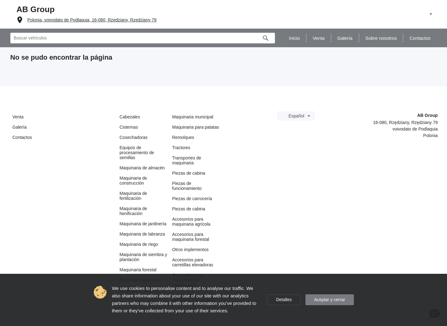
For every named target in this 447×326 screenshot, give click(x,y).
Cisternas (129, 127)
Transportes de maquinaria (186, 160)
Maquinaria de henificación (133, 211)
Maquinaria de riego (139, 244)
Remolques (183, 137)
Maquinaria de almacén (142, 167)
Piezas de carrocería (192, 198)
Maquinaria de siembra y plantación (143, 257)
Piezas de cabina (188, 173)
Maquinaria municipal (192, 116)
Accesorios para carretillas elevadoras (192, 262)
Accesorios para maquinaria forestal (190, 237)
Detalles (284, 299)
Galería (19, 127)
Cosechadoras (133, 137)
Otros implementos (190, 249)
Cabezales (130, 116)
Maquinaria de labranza (142, 234)
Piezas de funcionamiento (187, 186)
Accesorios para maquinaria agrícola (191, 222)
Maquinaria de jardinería (143, 223)
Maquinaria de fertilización (133, 196)
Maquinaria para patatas (195, 127)
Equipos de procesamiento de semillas (137, 152)
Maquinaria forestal (138, 269)
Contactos (22, 137)
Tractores (181, 147)
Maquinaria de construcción (133, 181)
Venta (18, 116)
